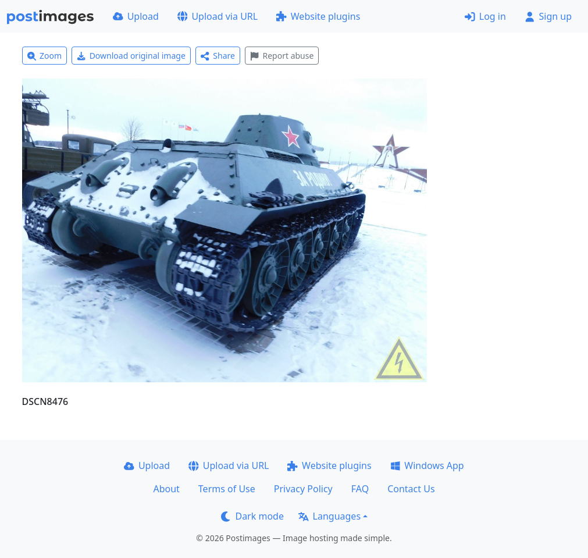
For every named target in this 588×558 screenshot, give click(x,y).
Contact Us (410, 488)
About (166, 488)
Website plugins (318, 16)
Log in (485, 16)
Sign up (548, 16)
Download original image (131, 55)
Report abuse (281, 55)
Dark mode (252, 516)
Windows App (427, 465)
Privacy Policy (303, 488)
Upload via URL (217, 16)
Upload (136, 16)
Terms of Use (226, 488)
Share (218, 55)
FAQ (360, 488)
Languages (329, 516)
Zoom (44, 55)
